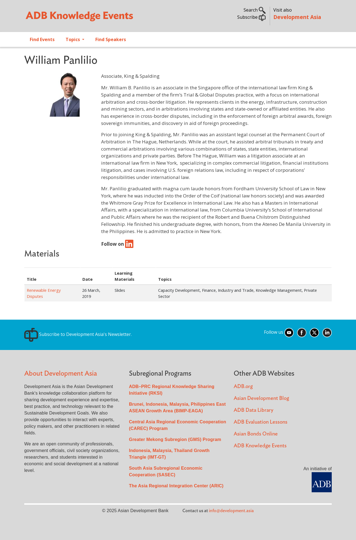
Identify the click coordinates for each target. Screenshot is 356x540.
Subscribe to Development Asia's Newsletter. (78, 334)
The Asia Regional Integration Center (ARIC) (176, 485)
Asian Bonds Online (256, 434)
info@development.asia (231, 511)
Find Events (42, 39)
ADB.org (243, 386)
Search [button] (255, 10)
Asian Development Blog (261, 398)
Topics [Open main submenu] (73, 39)
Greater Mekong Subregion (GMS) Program (175, 439)
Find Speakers (110, 39)
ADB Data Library (253, 410)
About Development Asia (60, 373)
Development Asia (297, 17)
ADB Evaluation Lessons (260, 422)
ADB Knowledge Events (260, 445)
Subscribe (251, 17)
